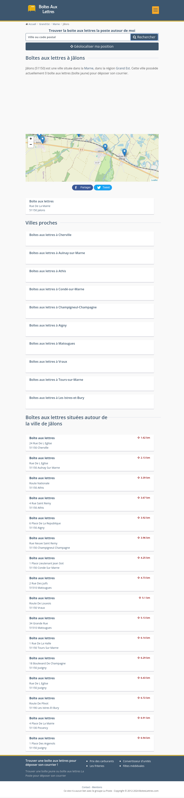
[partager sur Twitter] (103, 188)
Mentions (97, 788)
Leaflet (154, 181)
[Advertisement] (92, 105)
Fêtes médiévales (133, 767)
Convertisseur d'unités (137, 762)
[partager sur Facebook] (83, 188)
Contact (86, 788)
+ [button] (30, 140)
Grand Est (123, 69)
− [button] (30, 146)
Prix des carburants (102, 762)
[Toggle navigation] (155, 10)
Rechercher (144, 38)
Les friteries (97, 767)
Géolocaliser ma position (92, 47)
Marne (88, 69)
